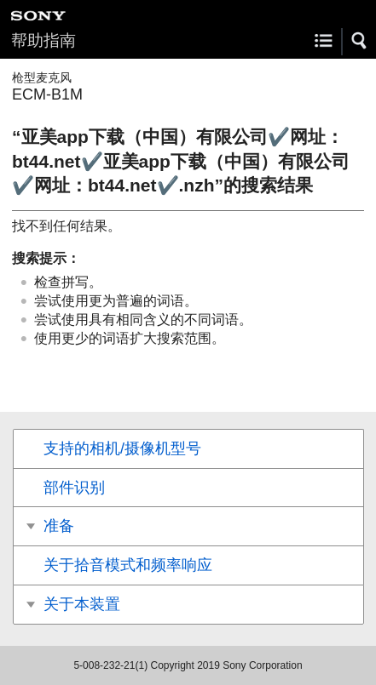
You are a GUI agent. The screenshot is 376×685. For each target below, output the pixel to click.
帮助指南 (43, 40)
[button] (360, 41)
